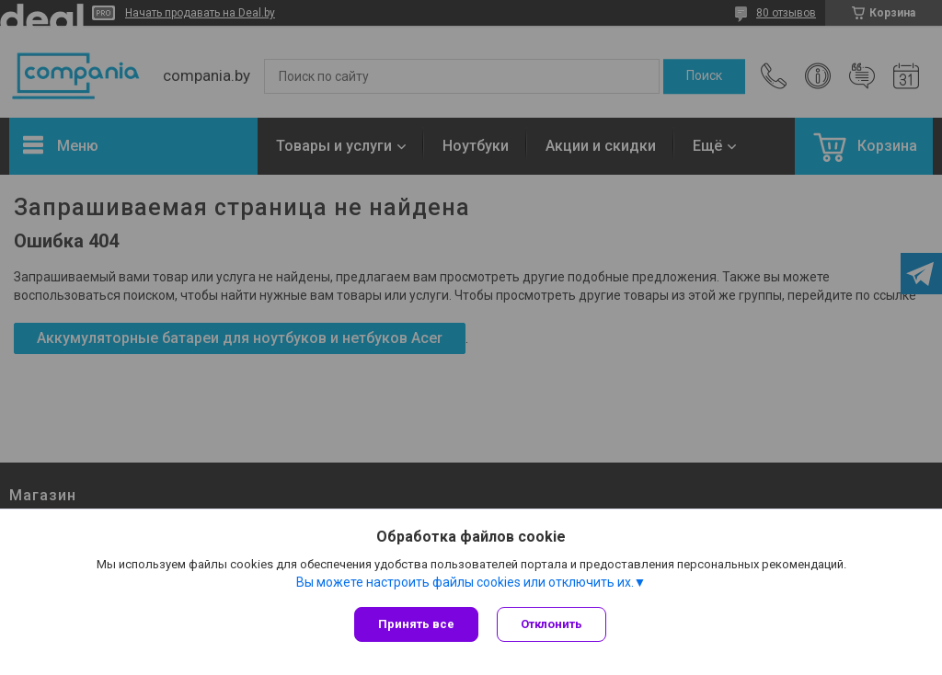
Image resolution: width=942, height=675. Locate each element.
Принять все (416, 624)
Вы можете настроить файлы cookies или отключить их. (465, 582)
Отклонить (551, 624)
